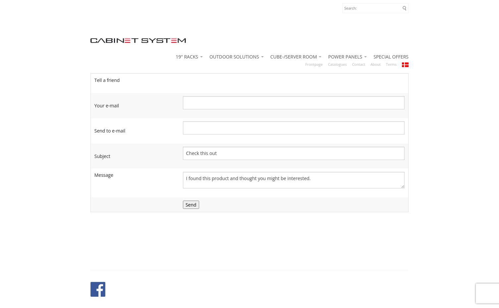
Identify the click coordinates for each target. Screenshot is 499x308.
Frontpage (314, 64)
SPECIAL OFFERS (391, 57)
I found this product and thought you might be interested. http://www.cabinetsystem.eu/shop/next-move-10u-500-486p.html (294, 180)
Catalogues (337, 64)
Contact (358, 64)
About (375, 64)
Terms (391, 64)
